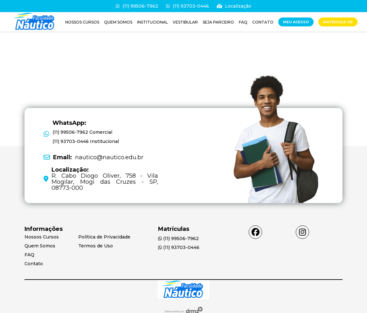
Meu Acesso (296, 22)
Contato (263, 22)
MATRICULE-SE (338, 22)
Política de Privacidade (104, 237)
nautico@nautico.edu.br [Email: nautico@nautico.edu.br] (98, 157)
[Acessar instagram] (302, 232)
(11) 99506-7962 (137, 6)
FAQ (243, 22)
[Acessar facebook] (255, 232)
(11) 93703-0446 (187, 6)
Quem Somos (118, 22)
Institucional (152, 22)
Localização (234, 6)
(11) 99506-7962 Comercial (82, 132)
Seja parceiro (218, 22)
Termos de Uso (95, 246)
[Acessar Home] (183, 290)
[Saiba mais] (35, 22)
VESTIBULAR (185, 22)
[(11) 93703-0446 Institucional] (85, 142)
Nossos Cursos (82, 22)
